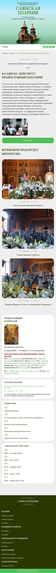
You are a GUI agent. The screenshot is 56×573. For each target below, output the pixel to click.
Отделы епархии (7, 542)
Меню (6, 47)
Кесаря (21, 363)
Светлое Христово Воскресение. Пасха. (24, 354)
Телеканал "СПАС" (8, 566)
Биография (5, 531)
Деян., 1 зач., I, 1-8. (17, 371)
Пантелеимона (21, 365)
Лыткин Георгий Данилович (16, 424)
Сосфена (44, 361)
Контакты (4, 546)
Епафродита (31, 363)
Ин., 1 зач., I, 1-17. (32, 371)
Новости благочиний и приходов (12, 558)
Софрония (42, 359)
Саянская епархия (28, 11)
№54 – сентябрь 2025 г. (13, 453)
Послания (5, 523)
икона (8, 356)
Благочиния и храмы (8, 554)
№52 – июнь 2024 (11, 460)
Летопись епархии (13, 382)
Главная (4, 53)
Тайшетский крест (11, 411)
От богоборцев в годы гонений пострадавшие (23, 418)
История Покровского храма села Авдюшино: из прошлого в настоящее (24, 387)
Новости (12, 53)
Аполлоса (8, 363)
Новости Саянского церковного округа (28, 63)
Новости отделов (7, 519)
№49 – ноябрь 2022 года (14, 481)
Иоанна (11, 359)
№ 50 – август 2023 (12, 474)
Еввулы (44, 363)
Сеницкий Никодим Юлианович (17, 431)
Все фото (28, 140)
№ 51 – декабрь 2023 (12, 467)
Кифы (15, 363)
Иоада (32, 361)
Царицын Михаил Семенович (16, 438)
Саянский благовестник (16, 446)
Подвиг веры (10, 404)
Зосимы (23, 368)
